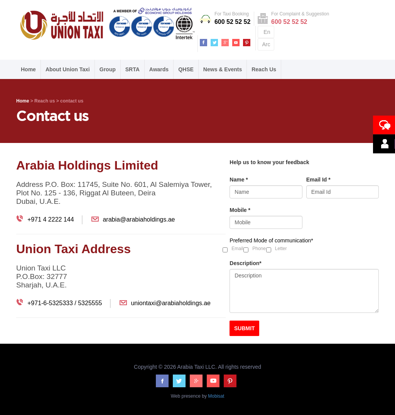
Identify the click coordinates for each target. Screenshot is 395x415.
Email (237, 248)
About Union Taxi (68, 69)
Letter (281, 248)
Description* (245, 263)
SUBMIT (244, 328)
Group (108, 69)
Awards (159, 69)
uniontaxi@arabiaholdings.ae (171, 303)
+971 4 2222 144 (50, 219)
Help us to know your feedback (269, 162)
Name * (239, 179)
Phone (259, 248)
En (266, 32)
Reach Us (264, 69)
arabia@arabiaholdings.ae (139, 219)
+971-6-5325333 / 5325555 (64, 303)
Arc (266, 44)
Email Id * (318, 179)
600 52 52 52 (232, 21)
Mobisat (215, 396)
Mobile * (240, 210)
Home (28, 69)
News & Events (222, 69)
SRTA (132, 69)
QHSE (186, 69)
